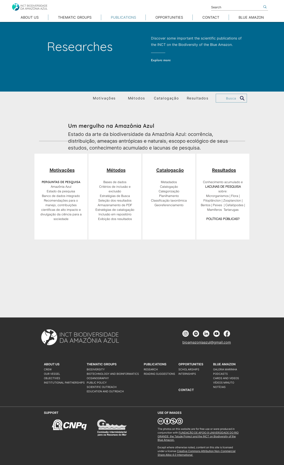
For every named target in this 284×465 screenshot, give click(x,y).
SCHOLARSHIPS (188, 369)
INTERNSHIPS (187, 373)
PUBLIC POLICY (97, 382)
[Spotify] (196, 333)
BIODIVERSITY (96, 369)
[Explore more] (168, 60)
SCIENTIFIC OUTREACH (102, 387)
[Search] (232, 7)
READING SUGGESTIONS (159, 373)
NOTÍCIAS (219, 387)
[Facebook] (227, 333)
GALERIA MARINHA (225, 369)
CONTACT (186, 390)
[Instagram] (185, 333)
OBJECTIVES (52, 378)
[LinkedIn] (206, 333)
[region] (60, 197)
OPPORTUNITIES (190, 364)
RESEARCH (151, 369)
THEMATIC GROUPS (102, 364)
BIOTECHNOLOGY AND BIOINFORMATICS (107, 373)
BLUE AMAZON (224, 364)
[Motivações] (104, 98)
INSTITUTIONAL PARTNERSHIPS (64, 382)
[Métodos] (137, 98)
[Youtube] (216, 333)
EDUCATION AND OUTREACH (105, 391)
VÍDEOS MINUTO (223, 382)
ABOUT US (51, 364)
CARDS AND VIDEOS (226, 378)
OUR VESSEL (52, 373)
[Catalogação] (166, 98)
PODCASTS (220, 373)
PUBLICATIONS (155, 364)
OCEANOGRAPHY (98, 378)
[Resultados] (198, 98)
